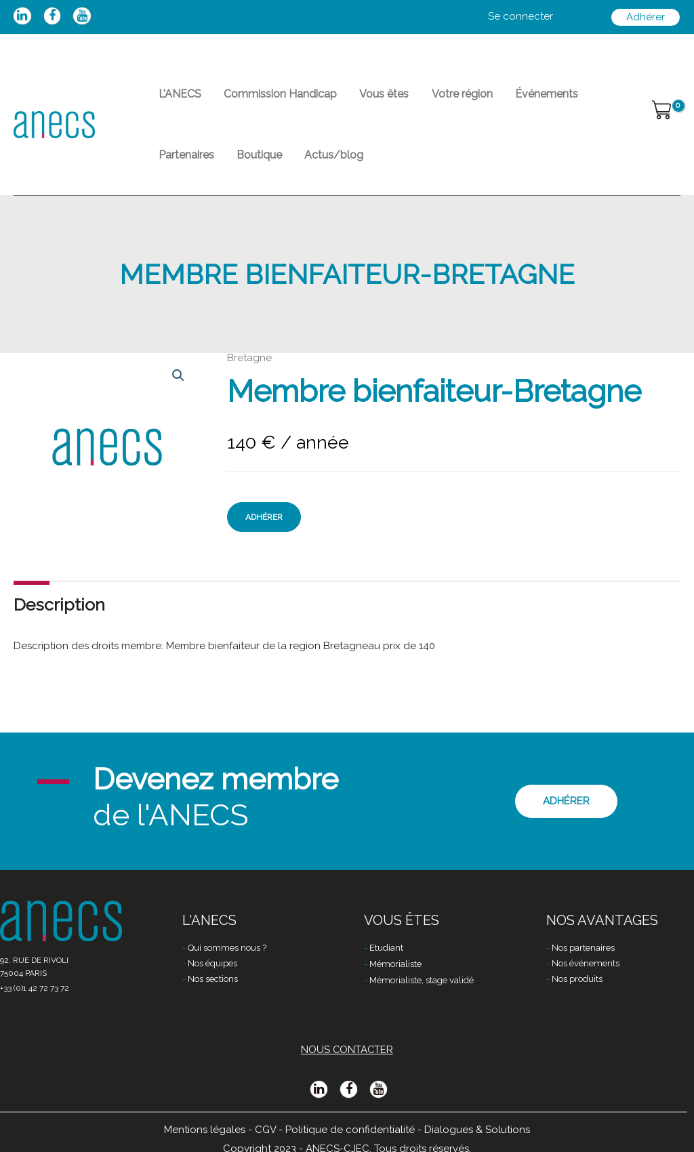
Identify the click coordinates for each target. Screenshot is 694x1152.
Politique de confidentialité (350, 1130)
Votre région (439, 98)
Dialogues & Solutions (477, 1130)
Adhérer (264, 536)
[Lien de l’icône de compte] (520, 16)
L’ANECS (176, 98)
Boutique (178, 169)
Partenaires (593, 98)
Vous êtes (368, 98)
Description (59, 623)
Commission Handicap (270, 98)
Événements (518, 98)
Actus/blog (246, 169)
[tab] (59, 624)
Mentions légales (204, 1130)
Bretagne (249, 377)
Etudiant (386, 948)
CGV (265, 1130)
